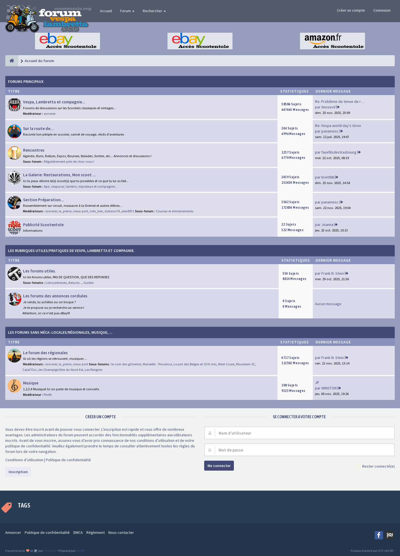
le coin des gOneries (126, 364)
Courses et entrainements (174, 211)
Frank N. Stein (332, 273)
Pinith (48, 394)
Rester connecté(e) (375, 467)
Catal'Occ (29, 370)
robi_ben (96, 211)
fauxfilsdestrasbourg (338, 152)
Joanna (327, 224)
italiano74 (112, 211)
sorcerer (50, 113)
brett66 (327, 177)
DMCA (78, 532)
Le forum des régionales (45, 352)
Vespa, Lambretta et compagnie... (54, 101)
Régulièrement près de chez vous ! (69, 161)
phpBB (80, 551)
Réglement (95, 532)
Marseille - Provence (157, 364)
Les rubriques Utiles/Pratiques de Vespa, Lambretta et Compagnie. (71, 250)
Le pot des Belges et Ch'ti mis (195, 364)
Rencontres (33, 150)
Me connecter (219, 465)
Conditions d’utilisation (24, 459)
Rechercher (154, 10)
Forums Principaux (26, 81)
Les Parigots (93, 370)
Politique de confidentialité (68, 459)
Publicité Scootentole (43, 224)
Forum (127, 10)
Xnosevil (328, 106)
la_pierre (65, 211)
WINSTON (329, 388)
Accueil (106, 10)
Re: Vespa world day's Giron (338, 125)
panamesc (330, 131)
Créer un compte (351, 10)
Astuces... (75, 282)
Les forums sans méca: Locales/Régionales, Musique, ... (60, 332)
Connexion (382, 10)
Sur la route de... (38, 128)
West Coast (226, 364)
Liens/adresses (56, 282)
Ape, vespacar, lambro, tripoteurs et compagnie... (80, 186)
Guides (89, 282)
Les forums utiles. (39, 271)
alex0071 (127, 211)
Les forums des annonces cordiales (55, 296)
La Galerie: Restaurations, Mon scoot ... (59, 174)
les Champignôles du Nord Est (61, 370)
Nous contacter (121, 532)
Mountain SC (245, 364)
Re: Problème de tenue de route (342, 101)
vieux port (80, 211)
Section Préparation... (43, 199)
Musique (30, 383)
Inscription (18, 471)
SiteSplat (49, 551)
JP (317, 382)
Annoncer (13, 532)
